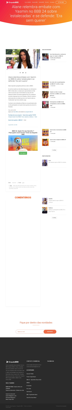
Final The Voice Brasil (31, 397)
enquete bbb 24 (29, 111)
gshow (23, 182)
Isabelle (50, 198)
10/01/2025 (52, 59)
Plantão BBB (41, 2)
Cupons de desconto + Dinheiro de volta (15, 390)
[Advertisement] (36, 35)
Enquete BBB (35, 2)
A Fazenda (29, 385)
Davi (50, 160)
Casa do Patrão (30, 373)
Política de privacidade (61, 406)
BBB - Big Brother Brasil (32, 394)
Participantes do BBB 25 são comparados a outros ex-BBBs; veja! (57, 103)
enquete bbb (10, 124)
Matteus (51, 207)
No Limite (29, 388)
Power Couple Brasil (31, 376)
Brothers (47, 2)
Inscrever (50, 331)
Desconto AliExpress (10, 397)
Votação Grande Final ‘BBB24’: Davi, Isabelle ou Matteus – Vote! (22, 116)
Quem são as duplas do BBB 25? (58, 139)
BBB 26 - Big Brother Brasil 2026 (34, 379)
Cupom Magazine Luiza (11, 395)
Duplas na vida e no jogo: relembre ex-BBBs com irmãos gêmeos (57, 93)
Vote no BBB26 (28, 2)
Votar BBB (61, 2)
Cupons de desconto (10, 394)
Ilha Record (29, 391)
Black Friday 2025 (10, 399)
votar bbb (15, 124)
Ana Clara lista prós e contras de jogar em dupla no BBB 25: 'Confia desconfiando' (58, 56)
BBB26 (28, 382)
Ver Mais (54, 150)
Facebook (50, 361)
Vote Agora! (23, 153)
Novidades (52, 2)
